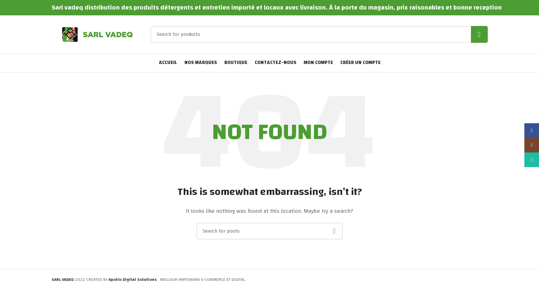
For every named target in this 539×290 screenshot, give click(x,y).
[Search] (319, 34)
